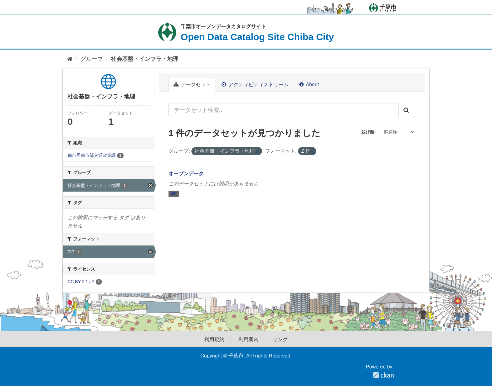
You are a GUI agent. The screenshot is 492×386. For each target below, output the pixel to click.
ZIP (174, 193)
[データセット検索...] (283, 110)
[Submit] (406, 110)
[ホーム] (69, 59)
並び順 (367, 132)
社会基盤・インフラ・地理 (145, 59)
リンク (280, 339)
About (309, 84)
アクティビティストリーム (255, 84)
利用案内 (248, 339)
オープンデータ (186, 173)
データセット (192, 84)
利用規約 (214, 339)
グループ (91, 59)
